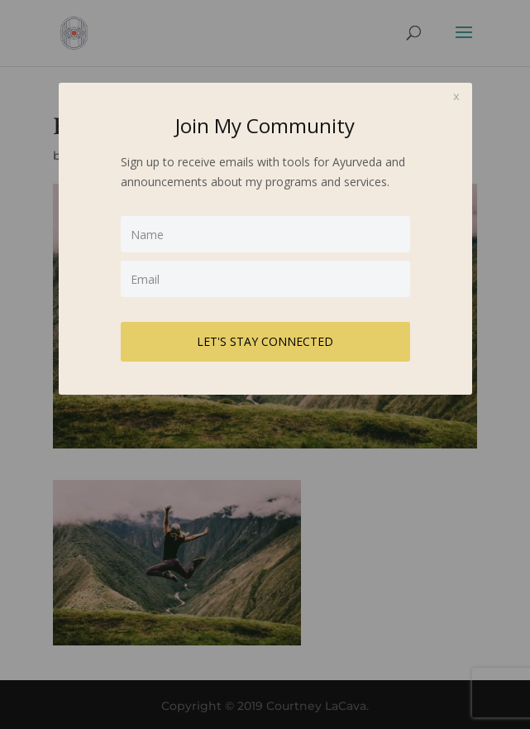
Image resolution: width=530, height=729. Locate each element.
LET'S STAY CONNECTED (265, 341)
